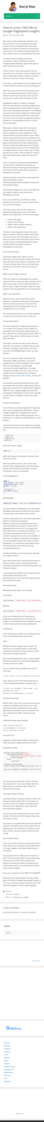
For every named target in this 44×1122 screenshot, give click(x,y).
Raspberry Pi (9, 1069)
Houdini (7, 1052)
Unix (5, 1078)
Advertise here (36, 961)
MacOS (6, 1058)
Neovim (7, 1063)
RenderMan (8, 1072)
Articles (8, 891)
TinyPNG (27, 375)
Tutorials (7, 1075)
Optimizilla (16, 375)
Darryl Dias (27, 7)
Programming (9, 1066)
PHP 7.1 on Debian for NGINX (17, 897)
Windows (7, 1081)
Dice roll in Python (13, 894)
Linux (6, 1055)
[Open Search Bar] (37, 16)
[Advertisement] (22, 993)
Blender (7, 1046)
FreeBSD (7, 1049)
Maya (6, 1060)
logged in (16, 912)
